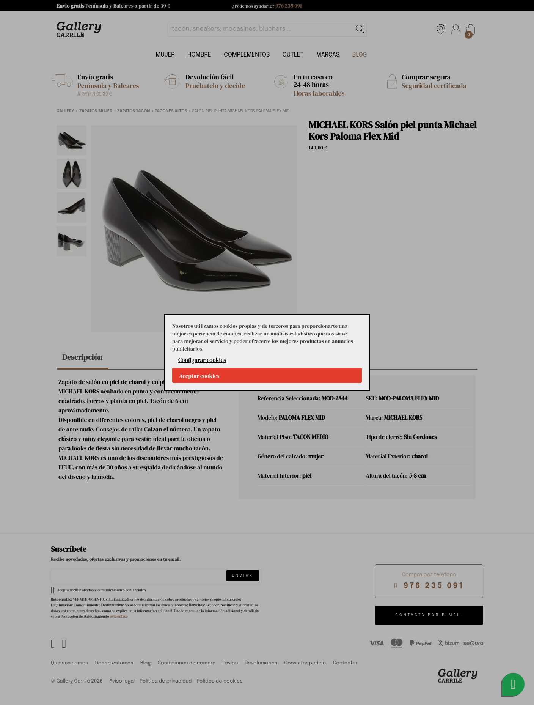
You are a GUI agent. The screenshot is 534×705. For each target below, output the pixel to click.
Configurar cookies (202, 360)
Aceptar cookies (199, 376)
